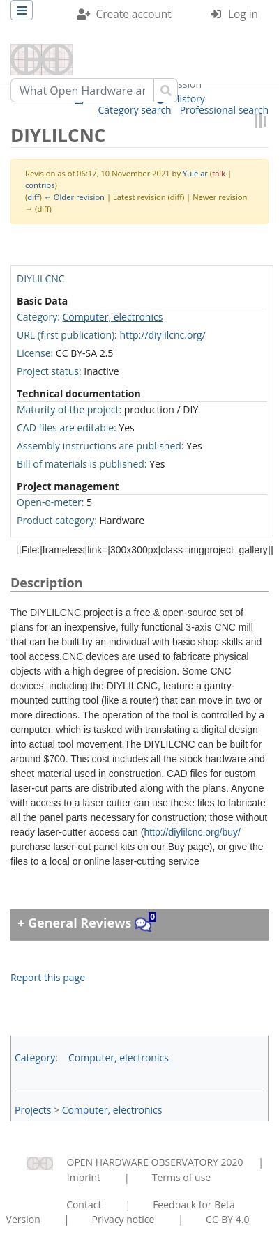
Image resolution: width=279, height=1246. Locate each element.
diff (33, 197)
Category (35, 1057)
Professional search (224, 109)
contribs (40, 185)
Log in (243, 14)
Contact (83, 1204)
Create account (134, 14)
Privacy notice (122, 1219)
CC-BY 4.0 (227, 1219)
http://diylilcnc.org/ (162, 334)
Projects (33, 1109)
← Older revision (74, 197)
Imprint (83, 1177)
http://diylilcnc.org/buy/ (192, 832)
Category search (135, 109)
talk (218, 173)
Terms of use (181, 1177)
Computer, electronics (113, 316)
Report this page (47, 977)
